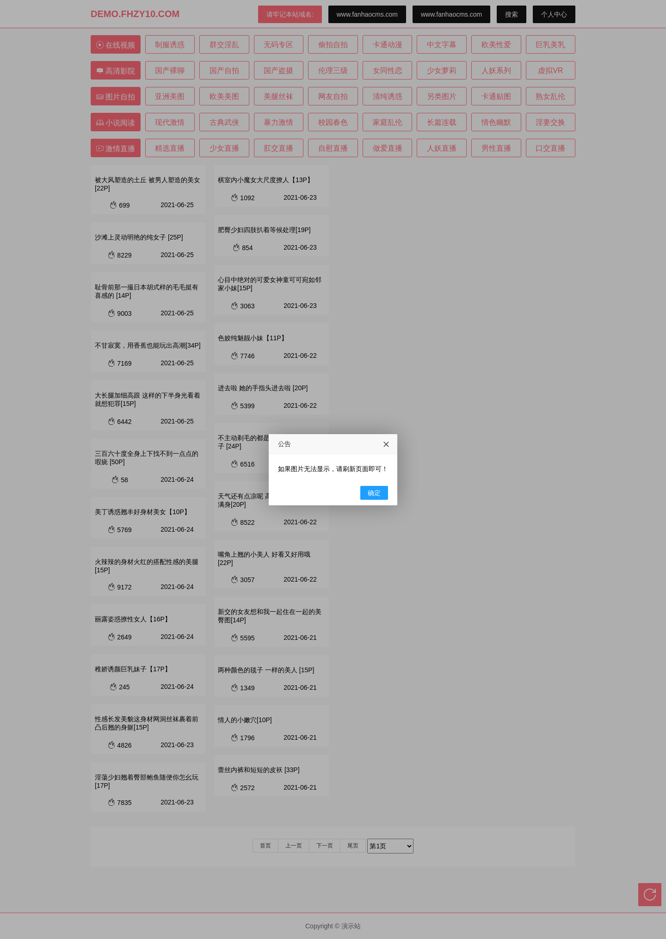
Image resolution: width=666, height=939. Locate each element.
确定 (374, 493)
